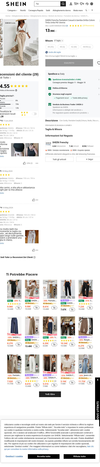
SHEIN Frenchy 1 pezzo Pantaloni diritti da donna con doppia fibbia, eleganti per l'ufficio (86, 301)
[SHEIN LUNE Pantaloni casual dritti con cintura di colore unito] (14, 325)
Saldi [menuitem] (48, 10)
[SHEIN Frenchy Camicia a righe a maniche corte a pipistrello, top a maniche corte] (68, 364)
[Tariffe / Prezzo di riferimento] (55, 31)
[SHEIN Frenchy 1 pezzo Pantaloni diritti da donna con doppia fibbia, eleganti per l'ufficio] (86, 289)
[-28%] (51, 337)
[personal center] (71, 3)
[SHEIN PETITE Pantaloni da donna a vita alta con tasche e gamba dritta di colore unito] (32, 364)
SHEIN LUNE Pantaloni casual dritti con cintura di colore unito (14, 337)
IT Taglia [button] (58, 40)
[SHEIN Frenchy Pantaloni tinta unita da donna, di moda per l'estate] (32, 289)
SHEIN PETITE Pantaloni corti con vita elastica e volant (68, 303)
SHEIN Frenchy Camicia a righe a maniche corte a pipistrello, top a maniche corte (68, 375)
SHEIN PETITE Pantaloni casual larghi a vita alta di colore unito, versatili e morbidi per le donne (50, 378)
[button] (47, 3)
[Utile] (24, 163)
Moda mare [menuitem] (78, 10)
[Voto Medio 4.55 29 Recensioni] (81, 26)
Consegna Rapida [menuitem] (35, 10)
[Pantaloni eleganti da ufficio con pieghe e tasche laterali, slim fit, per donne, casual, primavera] (14, 364)
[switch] (34, 113)
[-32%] (9, 375)
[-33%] (9, 337)
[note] (32, 297)
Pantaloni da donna (71, 16)
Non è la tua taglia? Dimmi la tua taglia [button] (61, 56)
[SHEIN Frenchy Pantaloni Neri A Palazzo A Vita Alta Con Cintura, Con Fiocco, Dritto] (14, 289)
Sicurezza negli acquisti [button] (62, 94)
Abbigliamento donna (20, 16)
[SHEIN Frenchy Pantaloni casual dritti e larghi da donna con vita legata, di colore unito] (50, 325)
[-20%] (16, 301)
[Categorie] (12, 10)
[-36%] (45, 301)
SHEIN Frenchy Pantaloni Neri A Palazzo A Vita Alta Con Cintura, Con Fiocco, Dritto (14, 301)
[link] (76, 3)
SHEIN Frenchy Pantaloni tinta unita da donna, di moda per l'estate (32, 301)
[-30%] (45, 378)
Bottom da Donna (55, 16)
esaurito (69, 62)
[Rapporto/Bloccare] (37, 163)
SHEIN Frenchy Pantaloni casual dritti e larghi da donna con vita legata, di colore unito (50, 337)
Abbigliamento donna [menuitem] (62, 10)
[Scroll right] (92, 10)
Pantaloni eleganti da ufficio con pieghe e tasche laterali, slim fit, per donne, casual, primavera (14, 375)
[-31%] (87, 301)
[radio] (50, 46)
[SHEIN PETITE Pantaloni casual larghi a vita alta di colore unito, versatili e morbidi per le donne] (50, 364)
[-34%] (81, 375)
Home (7, 16)
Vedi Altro (50, 394)
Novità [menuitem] (23, 10)
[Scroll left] (89, 10)
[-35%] (69, 337)
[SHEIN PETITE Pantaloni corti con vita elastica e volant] (68, 289)
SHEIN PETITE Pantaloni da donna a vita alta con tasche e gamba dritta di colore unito (32, 378)
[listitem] (14, 296)
